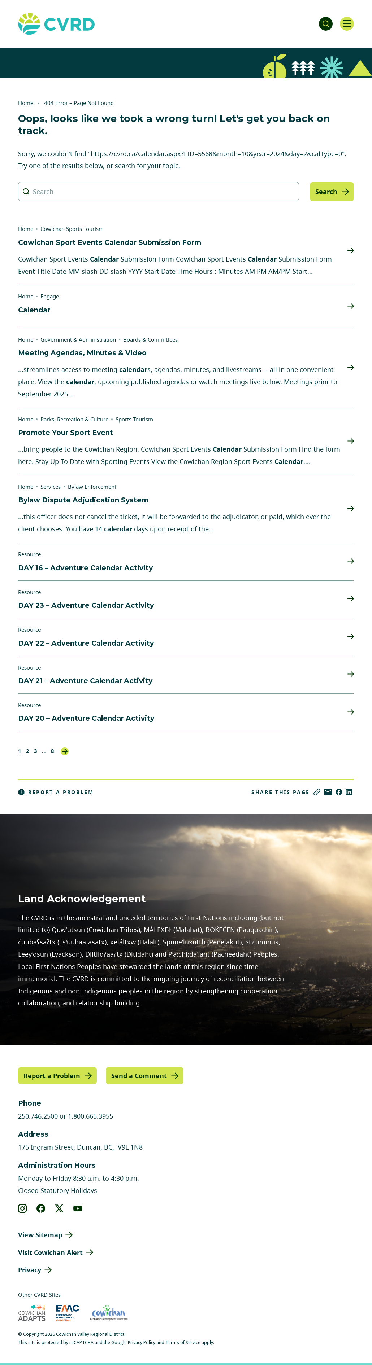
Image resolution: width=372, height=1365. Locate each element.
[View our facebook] (41, 1208)
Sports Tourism (134, 419)
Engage (49, 296)
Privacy (29, 1269)
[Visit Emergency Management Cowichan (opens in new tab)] (67, 1313)
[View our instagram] (22, 1208)
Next (65, 751)
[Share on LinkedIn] (349, 792)
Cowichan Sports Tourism (72, 228)
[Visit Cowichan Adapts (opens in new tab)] (32, 1313)
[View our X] (59, 1208)
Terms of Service (182, 1342)
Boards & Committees (150, 339)
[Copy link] (317, 792)
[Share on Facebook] (339, 792)
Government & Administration (78, 339)
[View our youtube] (77, 1208)
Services (50, 486)
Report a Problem (56, 792)
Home (25, 102)
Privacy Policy (141, 1342)
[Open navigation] (346, 24)
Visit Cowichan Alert (50, 1252)
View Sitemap (40, 1234)
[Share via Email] (328, 792)
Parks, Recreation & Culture (74, 419)
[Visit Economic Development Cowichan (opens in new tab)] (109, 1313)
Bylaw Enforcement (92, 486)
